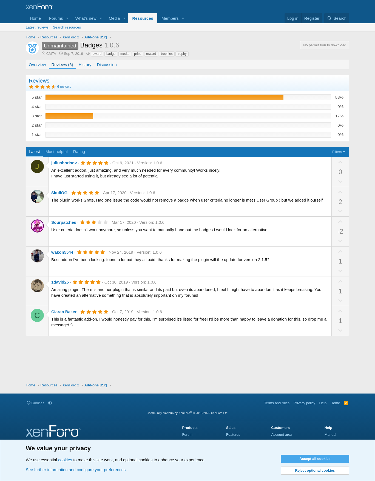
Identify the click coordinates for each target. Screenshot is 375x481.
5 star (37, 97)
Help (323, 403)
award (97, 54)
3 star (37, 116)
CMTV (51, 54)
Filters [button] (337, 152)
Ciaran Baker (64, 311)
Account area (281, 434)
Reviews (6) (62, 64)
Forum (187, 434)
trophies (167, 54)
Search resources (67, 27)
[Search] (336, 18)
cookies (65, 459)
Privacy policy (304, 403)
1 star (37, 134)
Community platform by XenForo (187, 413)
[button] (67, 18)
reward (151, 54)
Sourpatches (63, 222)
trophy (181, 54)
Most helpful (57, 151)
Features (233, 434)
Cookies (35, 403)
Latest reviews (37, 27)
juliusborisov (64, 162)
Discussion (107, 64)
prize (137, 54)
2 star (37, 125)
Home (35, 18)
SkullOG (59, 192)
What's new (85, 18)
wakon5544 (62, 252)
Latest (34, 151)
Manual (330, 434)
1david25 (60, 282)
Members (170, 18)
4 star (37, 106)
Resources (142, 18)
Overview (37, 64)
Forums (56, 18)
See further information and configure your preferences (76, 469)
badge (110, 54)
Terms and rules (276, 403)
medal (124, 54)
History (85, 64)
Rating (79, 151)
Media (114, 18)
